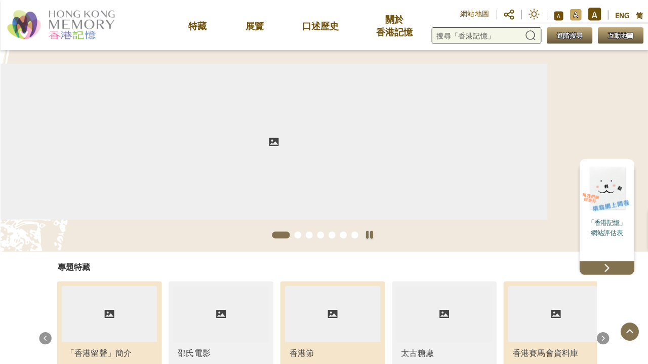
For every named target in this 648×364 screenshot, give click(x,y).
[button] (509, 14)
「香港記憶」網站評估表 (607, 227)
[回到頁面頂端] (629, 332)
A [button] (558, 15)
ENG (622, 15)
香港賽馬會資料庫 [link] (545, 352)
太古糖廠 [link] (417, 352)
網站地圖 (475, 13)
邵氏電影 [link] (194, 352)
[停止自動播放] (369, 236)
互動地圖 (620, 35)
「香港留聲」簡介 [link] (99, 352)
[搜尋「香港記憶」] (486, 35)
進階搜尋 (569, 35)
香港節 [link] (301, 352)
